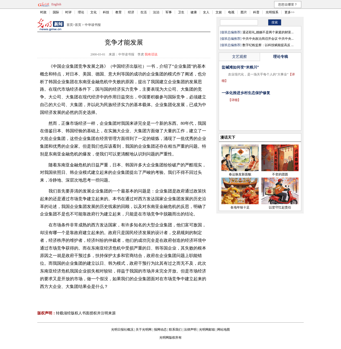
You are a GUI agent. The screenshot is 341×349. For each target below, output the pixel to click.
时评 (68, 12)
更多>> (290, 12)
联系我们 (175, 329)
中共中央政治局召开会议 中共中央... (268, 39)
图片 (244, 12)
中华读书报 (93, 25)
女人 (206, 12)
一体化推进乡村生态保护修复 (246, 93)
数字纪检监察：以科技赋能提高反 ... (268, 45)
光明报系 (272, 12)
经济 (131, 12)
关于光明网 (144, 329)
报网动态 (160, 329)
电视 (231, 12)
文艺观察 (239, 57)
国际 (56, 12)
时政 (43, 12)
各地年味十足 (240, 207)
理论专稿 (280, 57)
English (56, 4)
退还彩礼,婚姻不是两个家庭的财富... (268, 32)
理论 (81, 12)
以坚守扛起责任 (280, 207)
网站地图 (223, 329)
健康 (193, 12)
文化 (93, 12)
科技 (106, 12)
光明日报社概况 (122, 329)
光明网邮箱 (207, 329)
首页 (70, 25)
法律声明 (190, 329)
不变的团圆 (280, 174)
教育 (118, 12)
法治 (156, 12)
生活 (143, 12)
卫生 (181, 12)
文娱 (219, 12)
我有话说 (151, 54)
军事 (168, 12)
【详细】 (234, 100)
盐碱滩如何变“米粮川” (240, 67)
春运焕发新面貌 (240, 174)
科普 (256, 12)
